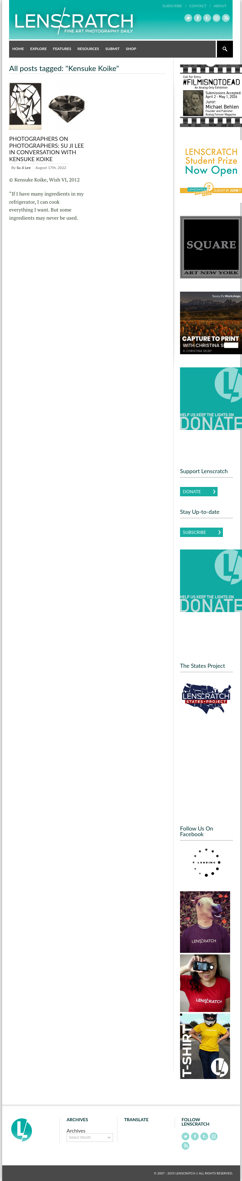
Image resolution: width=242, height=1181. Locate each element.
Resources (88, 48)
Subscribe (194, 532)
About (220, 5)
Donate (192, 491)
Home (18, 48)
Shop (131, 48)
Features (62, 48)
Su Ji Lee (24, 167)
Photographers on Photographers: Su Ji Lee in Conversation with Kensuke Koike (46, 148)
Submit (112, 48)
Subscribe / (174, 5)
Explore (38, 48)
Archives (76, 1130)
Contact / (200, 5)
